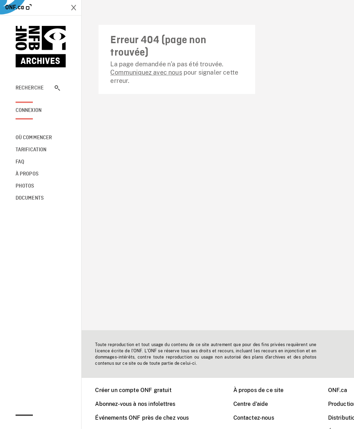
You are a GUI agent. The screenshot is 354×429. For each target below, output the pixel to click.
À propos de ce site (258, 390)
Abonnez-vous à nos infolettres (135, 404)
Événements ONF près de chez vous (142, 417)
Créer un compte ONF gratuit (133, 390)
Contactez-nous (253, 417)
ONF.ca (337, 390)
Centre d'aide (250, 404)
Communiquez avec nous (146, 72)
